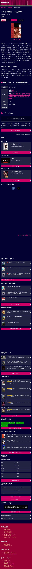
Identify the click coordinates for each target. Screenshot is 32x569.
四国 (18, 473)
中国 (2, 473)
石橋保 (10, 98)
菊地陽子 (22, 95)
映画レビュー (16, 415)
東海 (18, 465)
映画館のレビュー (8, 545)
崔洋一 (14, 90)
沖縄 (18, 476)
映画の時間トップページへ (7, 518)
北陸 (18, 471)
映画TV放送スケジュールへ (15, 452)
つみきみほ (15, 93)
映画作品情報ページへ (6, 515)
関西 (2, 465)
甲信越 (2, 471)
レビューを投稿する (15, 130)
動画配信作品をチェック (15, 328)
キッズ (18, 490)
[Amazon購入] (16, 39)
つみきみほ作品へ (16, 166)
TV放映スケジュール (9, 563)
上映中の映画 (7, 529)
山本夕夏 (27, 95)
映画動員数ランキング (9, 552)
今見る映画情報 (7, 565)
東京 (2, 462)
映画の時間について (15, 511)
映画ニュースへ (15, 373)
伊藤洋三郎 (16, 96)
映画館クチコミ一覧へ (16, 496)
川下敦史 (13, 95)
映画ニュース (7, 560)
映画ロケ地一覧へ (16, 499)
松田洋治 (26, 93)
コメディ (3, 492)
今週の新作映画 (7, 531)
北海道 (2, 468)
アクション (3, 487)
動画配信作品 (7, 562)
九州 (2, 476)
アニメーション (20, 487)
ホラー (18, 492)
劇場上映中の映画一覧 (16, 304)
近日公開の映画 (7, 532)
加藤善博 (11, 96)
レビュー (14, 20)
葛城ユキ (27, 96)
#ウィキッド (11, 422)
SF (1, 490)
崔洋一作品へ (16, 152)
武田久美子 (21, 93)
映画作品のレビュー (9, 535)
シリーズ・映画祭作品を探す (15, 428)
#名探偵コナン (19, 422)
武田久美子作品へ (16, 180)
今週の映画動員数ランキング (7, 280)
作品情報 (10, 7)
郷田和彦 (22, 96)
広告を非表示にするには (24, 235)
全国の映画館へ (15, 480)
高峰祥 (18, 95)
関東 (18, 462)
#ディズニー (4, 425)
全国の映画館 (7, 544)
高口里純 (14, 91)
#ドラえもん (4, 422)
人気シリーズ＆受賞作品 (10, 534)
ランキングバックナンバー (10, 554)
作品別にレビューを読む (10, 537)
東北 (18, 468)
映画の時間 (3, 7)
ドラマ (2, 16)
